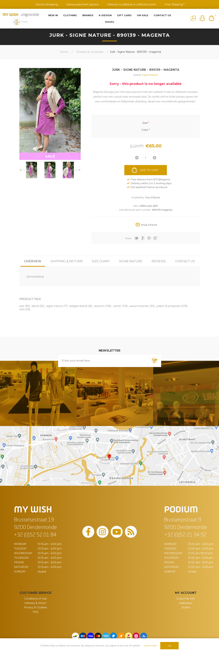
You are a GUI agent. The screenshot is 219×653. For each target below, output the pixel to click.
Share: (128, 238)
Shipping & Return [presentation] (66, 261)
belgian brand (78, 306)
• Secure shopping (46, 4)
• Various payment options (82, 4)
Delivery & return (35, 603)
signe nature (54, 306)
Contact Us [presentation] (185, 261)
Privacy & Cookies (35, 607)
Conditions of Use (35, 598)
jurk (21, 306)
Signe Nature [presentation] (130, 261)
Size (145, 122)
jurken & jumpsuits (168, 306)
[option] (31, 170)
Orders (185, 607)
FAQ (35, 611)
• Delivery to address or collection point (131, 4)
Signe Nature (150, 74)
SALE (50, 156)
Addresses (185, 603)
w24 (22, 309)
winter (117, 306)
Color (145, 129)
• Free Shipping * (173, 4)
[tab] (32, 261)
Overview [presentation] (32, 261)
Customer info (185, 598)
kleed (35, 306)
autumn (99, 306)
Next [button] (76, 170)
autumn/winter (139, 306)
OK (169, 645)
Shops (109, 21)
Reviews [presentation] (159, 261)
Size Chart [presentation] (101, 261)
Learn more (150, 645)
